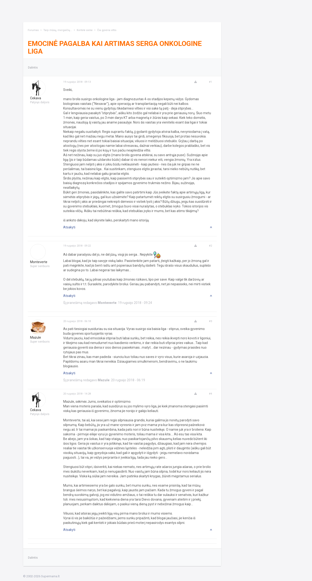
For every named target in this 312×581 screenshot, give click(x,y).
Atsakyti (69, 227)
